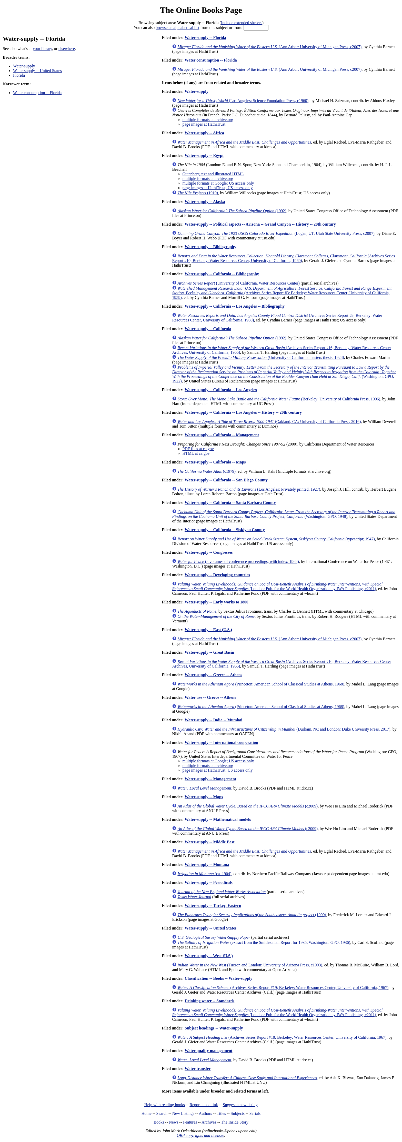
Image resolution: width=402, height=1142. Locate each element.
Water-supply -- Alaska (205, 201)
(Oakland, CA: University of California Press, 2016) (269, 421)
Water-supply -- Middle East (210, 842)
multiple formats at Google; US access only (218, 183)
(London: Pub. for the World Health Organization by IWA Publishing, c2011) (277, 586)
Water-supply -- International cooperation (221, 742)
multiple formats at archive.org (207, 119)
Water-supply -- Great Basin (209, 652)
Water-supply (24, 66)
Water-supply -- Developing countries (217, 575)
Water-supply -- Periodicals (209, 882)
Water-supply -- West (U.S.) (209, 956)
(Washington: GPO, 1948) (283, 514)
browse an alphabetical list (177, 27)
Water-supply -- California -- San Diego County (226, 480)
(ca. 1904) (204, 874)
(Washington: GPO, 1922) (284, 374)
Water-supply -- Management (210, 779)
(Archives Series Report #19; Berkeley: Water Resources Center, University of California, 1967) (282, 987)
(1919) (197, 193)
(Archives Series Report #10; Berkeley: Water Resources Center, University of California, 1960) (283, 258)
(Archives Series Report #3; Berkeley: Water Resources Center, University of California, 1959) (281, 293)
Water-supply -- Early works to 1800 (216, 602)
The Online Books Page (201, 10)
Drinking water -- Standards (209, 1001)
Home (147, 1113)
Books (159, 1122)
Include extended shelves (241, 23)
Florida (19, 75)
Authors (205, 1113)
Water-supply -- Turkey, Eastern (213, 905)
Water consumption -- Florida (37, 92)
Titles (221, 1113)
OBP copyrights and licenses (200, 1135)
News (173, 1122)
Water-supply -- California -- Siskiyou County (225, 530)
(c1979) (206, 471)
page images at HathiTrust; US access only (217, 188)
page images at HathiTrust (203, 124)
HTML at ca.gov (195, 453)
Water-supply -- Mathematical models (218, 819)
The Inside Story (234, 1122)
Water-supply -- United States (37, 70)
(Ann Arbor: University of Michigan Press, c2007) (269, 47)
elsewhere (66, 48)
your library (42, 48)
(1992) (231, 211)
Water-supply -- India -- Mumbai (213, 720)
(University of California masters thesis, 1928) (260, 357)
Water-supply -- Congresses (209, 552)
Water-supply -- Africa (204, 133)
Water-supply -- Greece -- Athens (213, 675)
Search (162, 1113)
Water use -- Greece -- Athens (210, 697)
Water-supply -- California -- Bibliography (222, 274)
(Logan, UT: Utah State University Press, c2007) (275, 233)
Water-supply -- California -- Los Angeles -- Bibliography (235, 306)
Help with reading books (164, 1105)
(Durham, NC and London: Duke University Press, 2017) (283, 729)
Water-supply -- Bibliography (210, 247)
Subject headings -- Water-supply (214, 1028)
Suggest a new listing (240, 1105)
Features (190, 1122)
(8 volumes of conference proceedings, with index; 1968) (238, 561)
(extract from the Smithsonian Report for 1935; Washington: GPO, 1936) (263, 942)
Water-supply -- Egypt (204, 155)
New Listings (183, 1113)
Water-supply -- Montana (207, 864)
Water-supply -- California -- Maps (215, 462)
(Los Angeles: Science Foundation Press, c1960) (242, 100)
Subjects (238, 1113)
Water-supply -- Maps (204, 797)
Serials (255, 1113)
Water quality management (208, 1050)
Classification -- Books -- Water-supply (218, 978)
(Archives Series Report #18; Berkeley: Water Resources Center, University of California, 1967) (281, 1037)
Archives (209, 1122)
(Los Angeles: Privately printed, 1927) (248, 489)
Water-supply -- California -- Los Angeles (221, 390)
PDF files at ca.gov (198, 449)
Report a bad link (203, 1105)
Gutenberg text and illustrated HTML (213, 174)
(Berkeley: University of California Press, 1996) (278, 399)
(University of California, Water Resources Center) (238, 283)
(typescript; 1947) (276, 539)
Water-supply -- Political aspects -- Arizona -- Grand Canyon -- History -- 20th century (260, 224)
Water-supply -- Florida (205, 37)
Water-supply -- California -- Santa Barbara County (230, 502)
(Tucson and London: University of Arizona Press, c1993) (249, 965)
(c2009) (247, 806)
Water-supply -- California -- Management (222, 435)
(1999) (251, 915)
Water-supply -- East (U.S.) (208, 630)
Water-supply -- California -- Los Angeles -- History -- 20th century (243, 412)
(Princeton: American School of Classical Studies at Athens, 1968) (260, 684)
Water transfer (197, 1068)
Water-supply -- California (208, 329)
